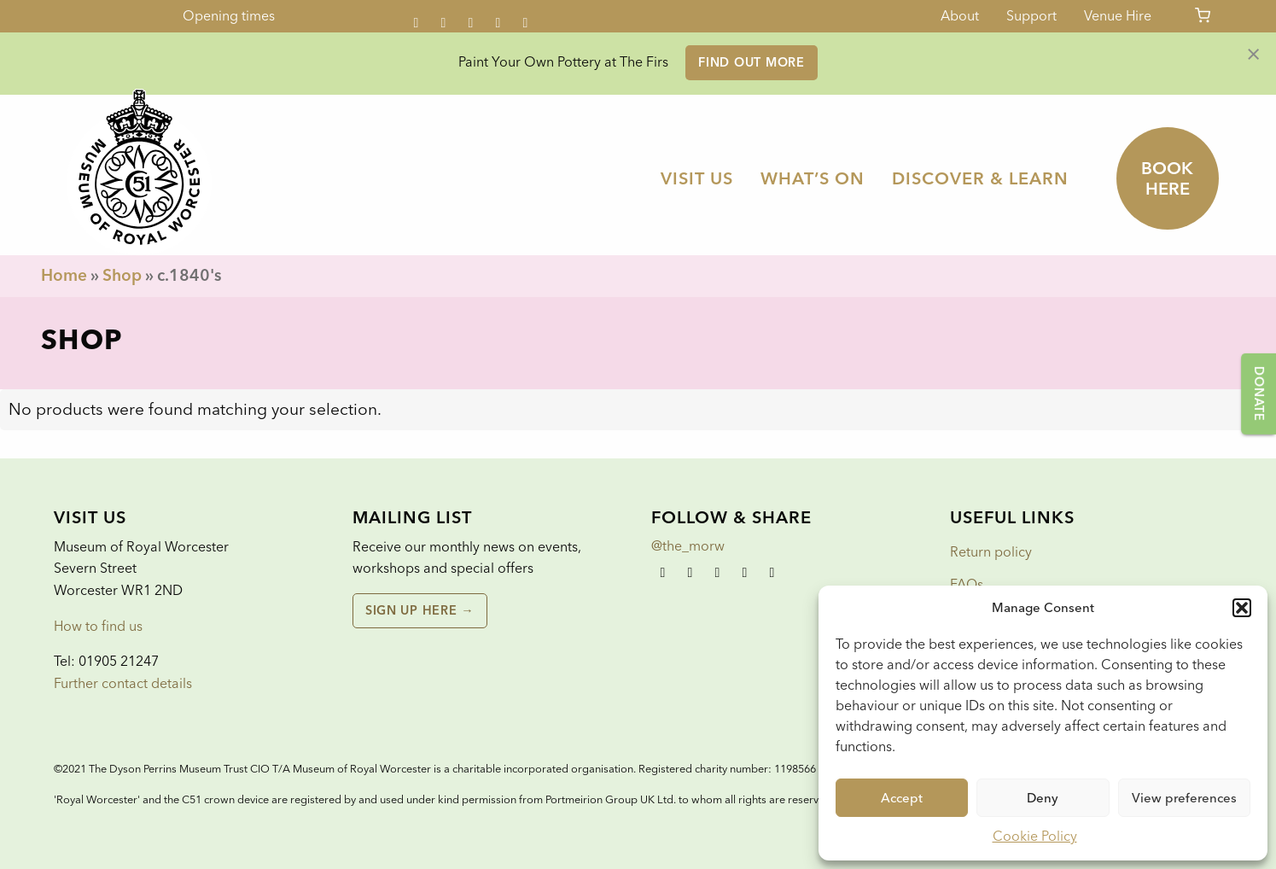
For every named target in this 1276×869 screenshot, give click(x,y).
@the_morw (688, 546)
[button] (1241, 607)
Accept (902, 798)
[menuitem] (697, 178)
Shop (122, 275)
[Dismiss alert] (1253, 53)
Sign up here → (419, 610)
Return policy (991, 552)
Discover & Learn (980, 178)
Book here (1167, 178)
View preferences (1184, 798)
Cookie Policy (1035, 836)
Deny (1042, 798)
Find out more (751, 62)
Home (64, 275)
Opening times (229, 16)
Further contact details (123, 683)
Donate (1259, 393)
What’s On (812, 178)
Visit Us (697, 178)
